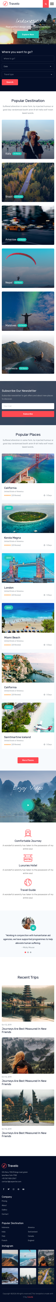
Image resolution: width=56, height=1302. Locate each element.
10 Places (22, 239)
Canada (31, 1236)
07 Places (17, 153)
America (31, 1227)
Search (9, 82)
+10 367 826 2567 (9, 1178)
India (3, 1232)
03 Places (18, 196)
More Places (28, 760)
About (4, 1205)
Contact (5, 1214)
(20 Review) (16, 495)
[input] (28, 66)
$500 (8, 458)
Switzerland (32, 1232)
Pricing (4, 1201)
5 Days (49, 495)
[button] (51, 3)
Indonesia (5, 1227)
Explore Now (28, 34)
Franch (4, 1240)
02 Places (18, 282)
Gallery (4, 1210)
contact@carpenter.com (11, 1182)
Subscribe (28, 414)
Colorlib (30, 1297)
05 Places (23, 368)
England (31, 1240)
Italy (3, 1236)
